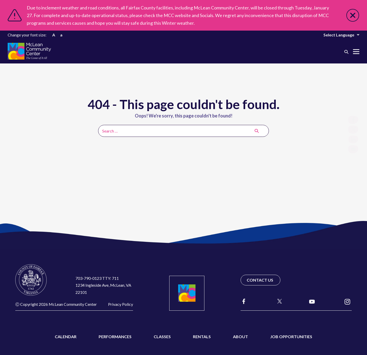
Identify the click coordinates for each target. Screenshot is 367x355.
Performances (115, 336)
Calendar (65, 336)
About (240, 336)
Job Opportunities (291, 336)
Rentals (202, 336)
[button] (346, 52)
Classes (162, 336)
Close (352, 15)
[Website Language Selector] (338, 35)
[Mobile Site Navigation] (356, 51)
